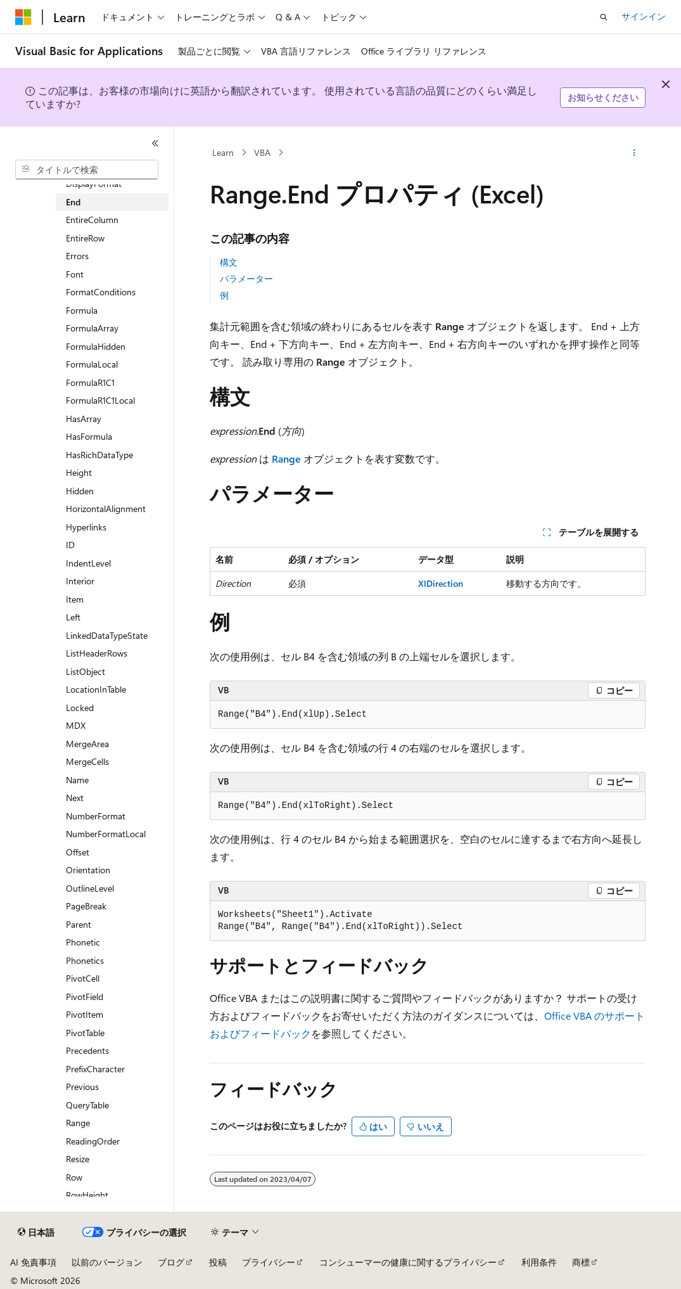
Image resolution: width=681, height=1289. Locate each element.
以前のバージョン (107, 1262)
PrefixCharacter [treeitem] (95, 1069)
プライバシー (268, 1262)
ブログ (171, 1262)
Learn (223, 152)
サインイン (643, 16)
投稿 (218, 1262)
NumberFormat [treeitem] (95, 816)
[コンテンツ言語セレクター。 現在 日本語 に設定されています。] (36, 1232)
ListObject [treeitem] (85, 671)
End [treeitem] (73, 202)
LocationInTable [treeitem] (96, 689)
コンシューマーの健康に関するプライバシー (408, 1262)
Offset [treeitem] (77, 852)
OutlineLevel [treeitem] (90, 888)
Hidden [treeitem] (80, 491)
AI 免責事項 (33, 1262)
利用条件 (539, 1262)
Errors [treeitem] (77, 256)
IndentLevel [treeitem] (88, 563)
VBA (262, 152)
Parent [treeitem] (78, 924)
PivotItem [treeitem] (84, 1014)
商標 (581, 1262)
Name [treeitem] (77, 780)
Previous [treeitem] (82, 1087)
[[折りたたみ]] (155, 143)
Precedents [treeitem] (87, 1050)
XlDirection (440, 583)
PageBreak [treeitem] (86, 906)
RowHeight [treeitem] (87, 1195)
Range (286, 458)
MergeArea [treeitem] (87, 744)
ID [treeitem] (70, 545)
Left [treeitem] (73, 617)
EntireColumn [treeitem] (92, 220)
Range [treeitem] (78, 1123)
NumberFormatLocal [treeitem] (106, 834)
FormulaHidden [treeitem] (95, 346)
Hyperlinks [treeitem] (86, 527)
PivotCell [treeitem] (82, 978)
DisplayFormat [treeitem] (94, 183)
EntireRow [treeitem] (85, 238)
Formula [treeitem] (82, 310)
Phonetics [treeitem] (85, 960)
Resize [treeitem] (77, 1159)
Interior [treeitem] (80, 581)
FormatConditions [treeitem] (101, 292)
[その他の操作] (634, 153)
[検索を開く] (603, 17)
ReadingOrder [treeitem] (93, 1141)
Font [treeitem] (75, 274)
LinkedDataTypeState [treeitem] (107, 635)
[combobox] (86, 170)
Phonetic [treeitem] (83, 942)
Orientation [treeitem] (88, 870)
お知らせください (603, 97)
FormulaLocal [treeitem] (92, 364)
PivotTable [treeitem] (85, 1033)
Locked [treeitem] (80, 708)
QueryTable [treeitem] (87, 1105)
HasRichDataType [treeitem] (99, 455)
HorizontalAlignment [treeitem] (106, 509)
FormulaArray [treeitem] (92, 328)
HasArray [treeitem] (83, 419)
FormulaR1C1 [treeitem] (90, 382)
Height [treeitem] (79, 472)
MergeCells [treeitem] (87, 761)
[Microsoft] (23, 17)
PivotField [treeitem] (84, 997)
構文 (229, 262)
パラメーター (246, 279)
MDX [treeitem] (76, 725)
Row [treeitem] (74, 1177)
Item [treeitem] (75, 599)
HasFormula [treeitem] (89, 436)
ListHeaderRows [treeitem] (96, 653)
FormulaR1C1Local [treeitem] (100, 400)
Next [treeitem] (75, 798)
